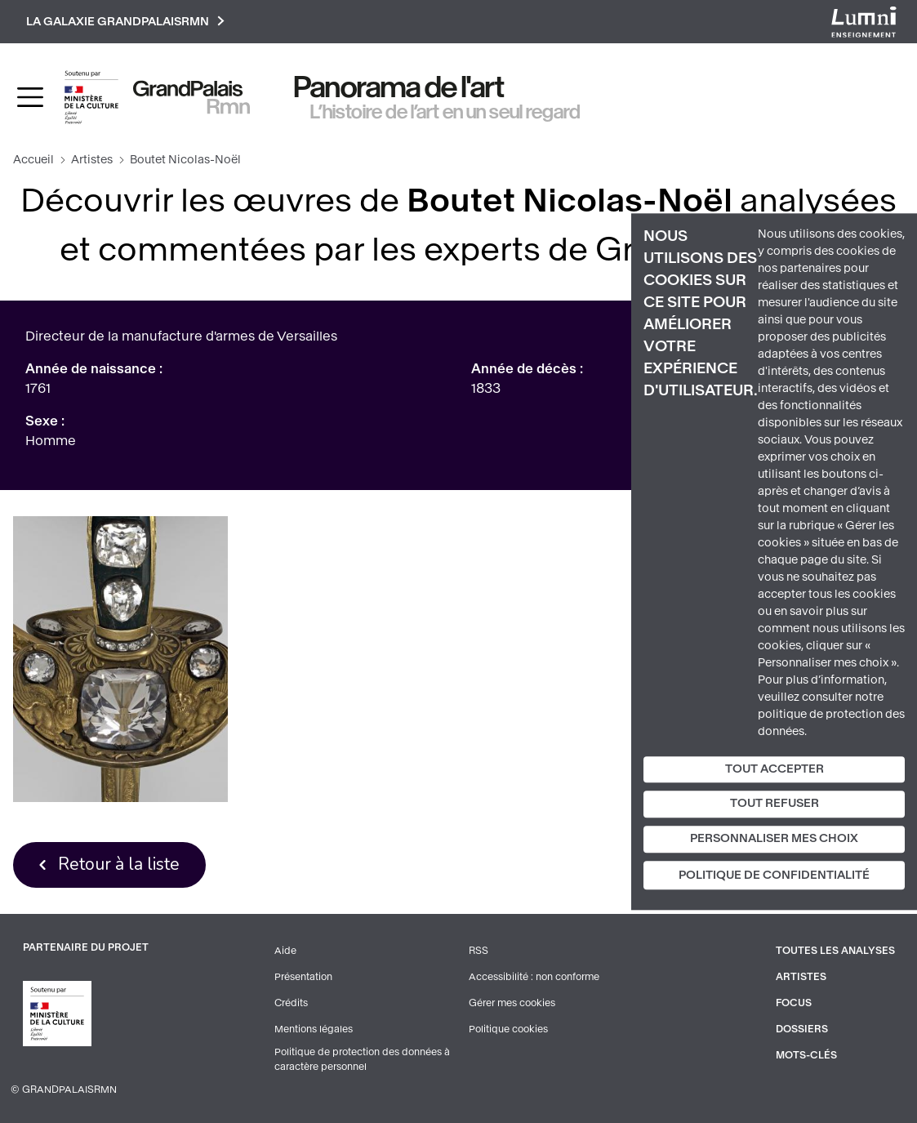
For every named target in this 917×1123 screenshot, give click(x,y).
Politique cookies (508, 1029)
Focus (794, 1003)
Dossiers (802, 1029)
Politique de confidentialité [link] (774, 875)
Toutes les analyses (835, 951)
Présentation (303, 977)
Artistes (92, 160)
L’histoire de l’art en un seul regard (445, 112)
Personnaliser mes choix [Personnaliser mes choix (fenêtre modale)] (774, 838)
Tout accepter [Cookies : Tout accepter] (774, 769)
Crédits (291, 1003)
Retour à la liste (119, 864)
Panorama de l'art (399, 87)
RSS (478, 951)
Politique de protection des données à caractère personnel (362, 1059)
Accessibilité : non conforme (534, 977)
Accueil (33, 160)
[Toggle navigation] (30, 97)
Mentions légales (313, 1029)
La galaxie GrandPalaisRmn (125, 22)
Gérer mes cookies (512, 1003)
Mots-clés (806, 1055)
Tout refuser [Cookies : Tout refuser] (774, 804)
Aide (285, 951)
